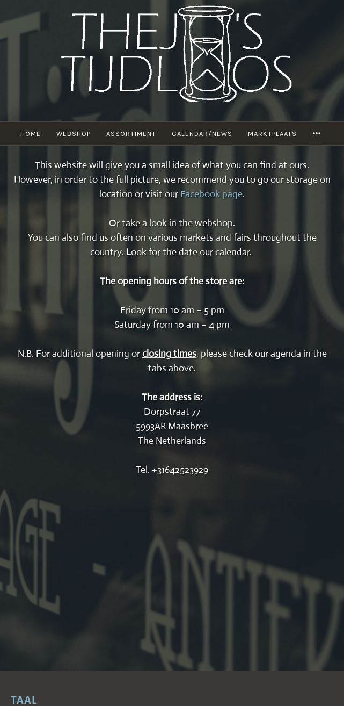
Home (30, 133)
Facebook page (211, 194)
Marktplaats (272, 133)
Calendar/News (202, 133)
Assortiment (131, 133)
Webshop (73, 133)
